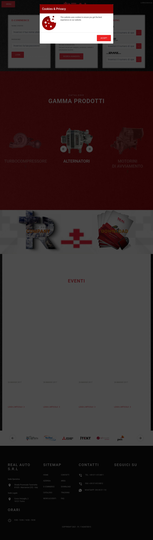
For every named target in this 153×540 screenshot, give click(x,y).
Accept (104, 38)
